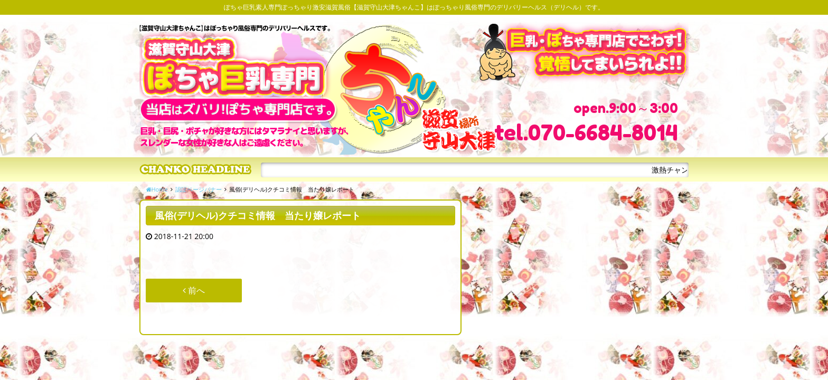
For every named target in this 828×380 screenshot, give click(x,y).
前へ (194, 290)
